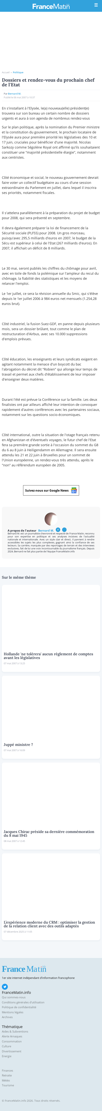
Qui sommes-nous (14, 997)
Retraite (7, 1075)
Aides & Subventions (15, 1031)
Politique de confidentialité (19, 1007)
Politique (18, 72)
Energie (6, 1056)
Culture (6, 1046)
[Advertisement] (51, 42)
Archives (7, 1017)
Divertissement (11, 1051)
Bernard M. (14, 93)
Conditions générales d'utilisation (23, 1002)
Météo (6, 1080)
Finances (7, 1070)
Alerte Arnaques (12, 1036)
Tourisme (8, 1085)
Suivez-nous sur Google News (51, 490)
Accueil (6, 72)
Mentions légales (12, 1012)
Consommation (12, 1041)
